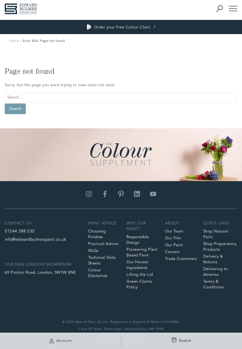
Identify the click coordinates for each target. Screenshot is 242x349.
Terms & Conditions (213, 284)
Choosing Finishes (97, 234)
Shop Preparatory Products (219, 247)
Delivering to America (215, 272)
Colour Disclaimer (98, 273)
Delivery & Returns (213, 259)
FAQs (93, 251)
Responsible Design (137, 240)
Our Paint (174, 245)
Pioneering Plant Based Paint (141, 252)
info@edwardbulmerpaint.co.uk (35, 240)
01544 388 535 (20, 231)
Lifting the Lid (139, 275)
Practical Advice (103, 244)
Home (14, 41)
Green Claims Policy (139, 284)
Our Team (174, 231)
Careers (172, 252)
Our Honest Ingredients (137, 265)
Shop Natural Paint (215, 234)
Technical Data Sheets (102, 260)
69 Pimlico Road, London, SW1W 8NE (40, 273)
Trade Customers (181, 259)
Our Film (173, 238)
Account (60, 341)
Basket (180, 341)
